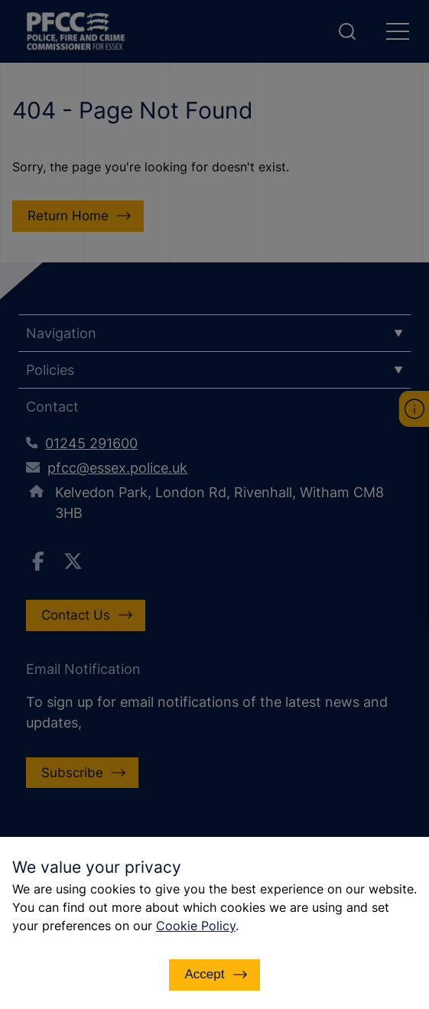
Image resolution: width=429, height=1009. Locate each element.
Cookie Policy (196, 925)
